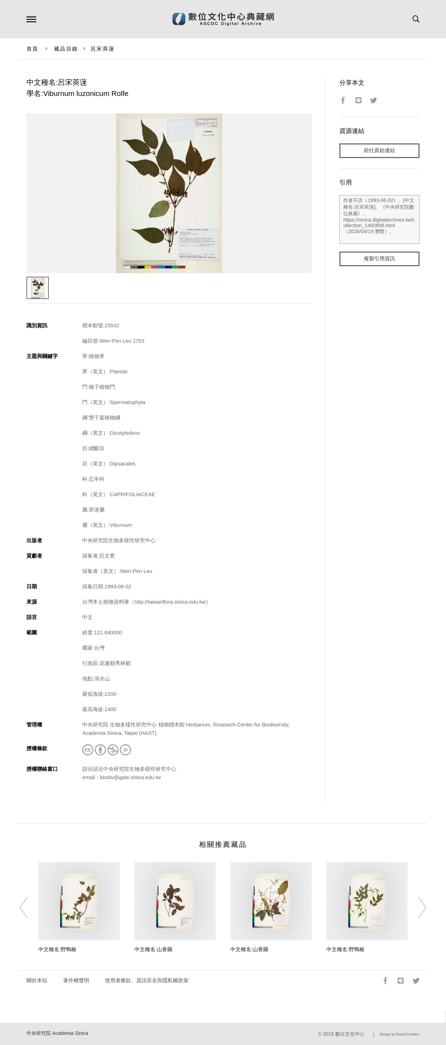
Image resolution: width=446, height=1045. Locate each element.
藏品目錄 (66, 49)
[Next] (416, 907)
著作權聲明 (76, 980)
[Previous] (30, 907)
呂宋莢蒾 (103, 49)
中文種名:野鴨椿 (57, 949)
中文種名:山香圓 (153, 949)
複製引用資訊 (379, 259)
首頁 (32, 49)
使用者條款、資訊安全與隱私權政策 (147, 980)
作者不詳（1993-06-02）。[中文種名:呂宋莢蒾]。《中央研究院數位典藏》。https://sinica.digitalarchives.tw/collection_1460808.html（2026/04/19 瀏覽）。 (379, 219)
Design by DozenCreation (400, 1034)
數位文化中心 (349, 1034)
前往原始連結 (379, 151)
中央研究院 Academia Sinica (57, 1033)
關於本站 (36, 980)
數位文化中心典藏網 (223, 19)
